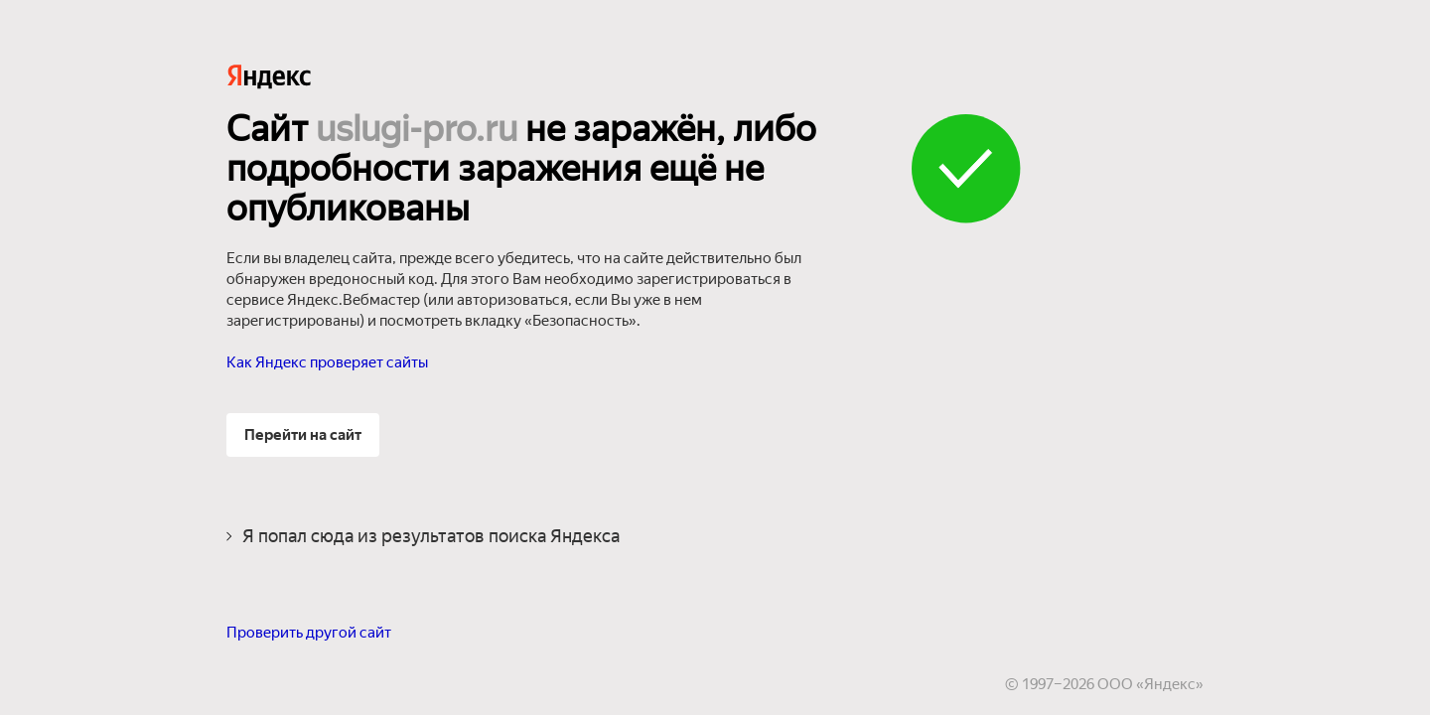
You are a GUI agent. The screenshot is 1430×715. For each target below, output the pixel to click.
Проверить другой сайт (308, 633)
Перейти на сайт (302, 435)
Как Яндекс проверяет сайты (327, 362)
